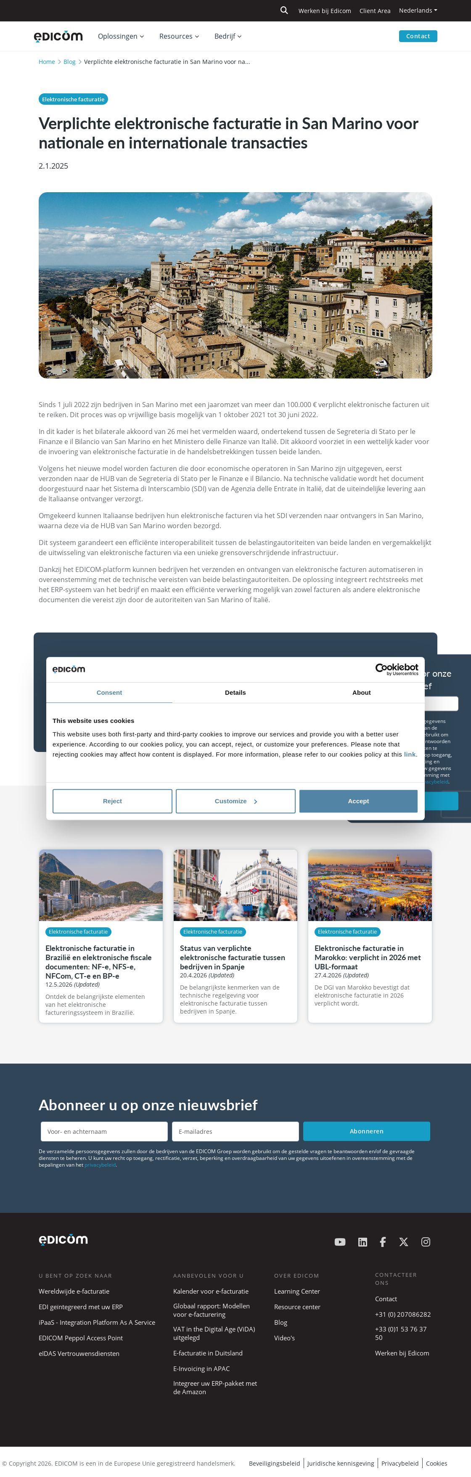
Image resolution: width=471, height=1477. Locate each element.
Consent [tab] (109, 692)
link (410, 754)
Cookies (436, 1463)
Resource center (297, 1306)
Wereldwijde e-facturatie (74, 1291)
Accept (358, 801)
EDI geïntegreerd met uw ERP (81, 1306)
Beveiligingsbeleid (274, 1463)
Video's (284, 1338)
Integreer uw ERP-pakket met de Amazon (215, 1387)
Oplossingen (118, 36)
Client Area (375, 11)
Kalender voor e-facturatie (211, 1291)
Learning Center (297, 1291)
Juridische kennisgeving (340, 1463)
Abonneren (367, 1131)
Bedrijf (224, 36)
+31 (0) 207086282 (403, 1314)
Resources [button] (176, 36)
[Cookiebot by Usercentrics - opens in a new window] (381, 669)
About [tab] (361, 692)
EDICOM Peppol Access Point (81, 1338)
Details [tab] (235, 692)
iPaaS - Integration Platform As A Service (97, 1322)
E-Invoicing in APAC (201, 1368)
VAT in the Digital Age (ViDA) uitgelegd (214, 1333)
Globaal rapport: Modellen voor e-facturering (211, 1310)
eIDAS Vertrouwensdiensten (79, 1353)
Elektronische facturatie (73, 99)
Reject (112, 801)
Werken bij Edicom (325, 11)
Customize (236, 801)
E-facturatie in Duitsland (208, 1353)
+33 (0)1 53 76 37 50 (401, 1333)
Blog (70, 62)
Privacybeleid (400, 1463)
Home (47, 62)
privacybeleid (432, 781)
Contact (418, 36)
